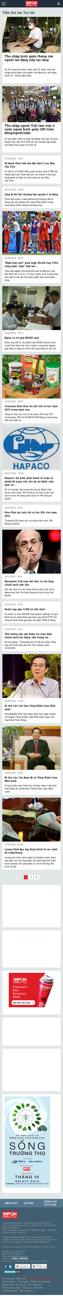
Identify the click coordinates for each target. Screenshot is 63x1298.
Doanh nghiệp (9, 1290)
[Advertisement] (27, 1070)
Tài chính (20, 1284)
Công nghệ (23, 1281)
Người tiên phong (40, 1281)
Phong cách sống (11, 1287)
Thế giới (27, 1287)
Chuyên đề (7, 1284)
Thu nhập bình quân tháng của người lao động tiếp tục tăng (29, 58)
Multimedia (26, 1290)
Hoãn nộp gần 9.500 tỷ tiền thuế (25, 609)
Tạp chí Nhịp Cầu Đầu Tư (40, 1278)
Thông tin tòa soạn (50, 1203)
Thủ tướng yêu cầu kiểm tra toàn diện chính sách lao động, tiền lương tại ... (28, 635)
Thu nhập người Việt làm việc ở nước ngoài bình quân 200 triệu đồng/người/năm (29, 129)
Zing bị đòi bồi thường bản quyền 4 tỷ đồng (31, 194)
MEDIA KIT (11, 1203)
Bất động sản (35, 1284)
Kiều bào (38, 1287)
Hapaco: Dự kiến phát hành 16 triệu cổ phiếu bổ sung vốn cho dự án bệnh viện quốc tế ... (29, 481)
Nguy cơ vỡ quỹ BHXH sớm (22, 337)
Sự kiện (28, 1203)
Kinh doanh (8, 1281)
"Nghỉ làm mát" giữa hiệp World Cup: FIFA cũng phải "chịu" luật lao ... (31, 264)
